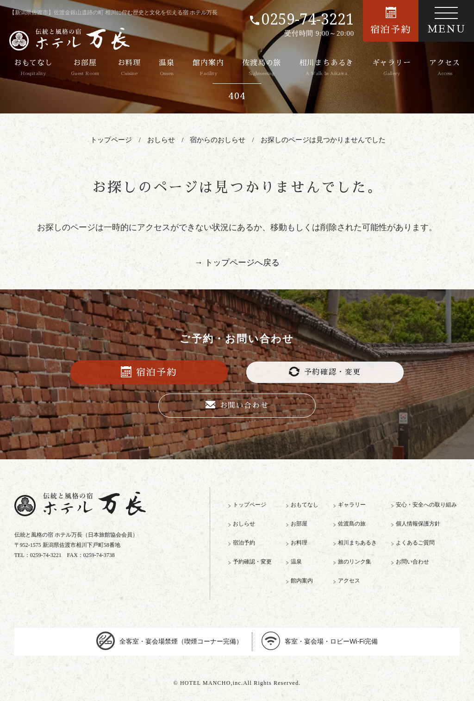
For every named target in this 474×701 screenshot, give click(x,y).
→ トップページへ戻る (237, 262)
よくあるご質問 (415, 542)
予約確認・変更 (325, 371)
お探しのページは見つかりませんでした (323, 140)
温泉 (167, 67)
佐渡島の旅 (261, 67)
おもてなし (33, 67)
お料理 (129, 67)
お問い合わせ (237, 405)
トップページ (111, 140)
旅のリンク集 (354, 561)
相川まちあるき (326, 67)
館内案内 (208, 67)
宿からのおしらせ (217, 140)
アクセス (444, 67)
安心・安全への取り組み (426, 504)
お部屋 (85, 67)
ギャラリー (391, 67)
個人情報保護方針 (418, 523)
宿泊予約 (390, 20)
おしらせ (161, 140)
